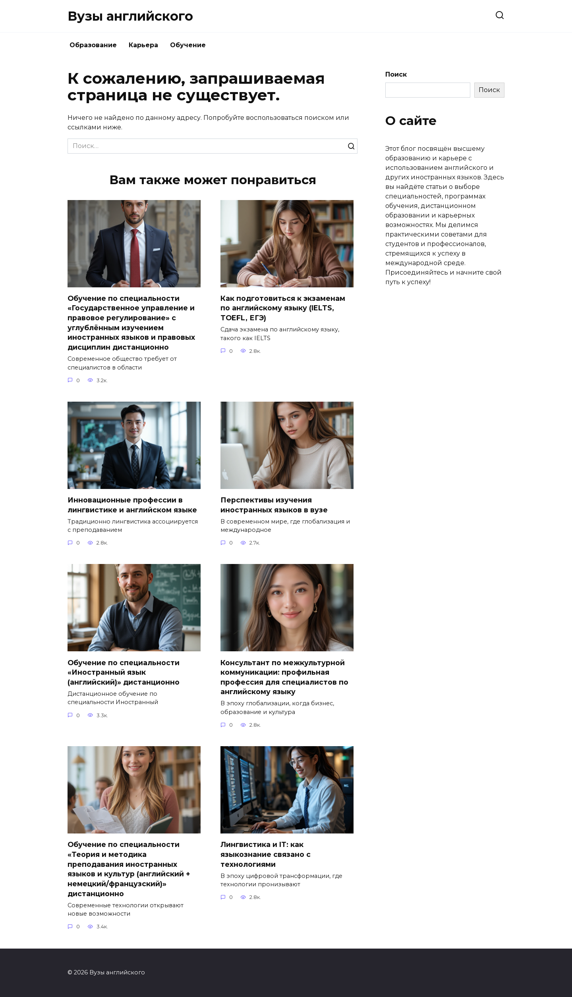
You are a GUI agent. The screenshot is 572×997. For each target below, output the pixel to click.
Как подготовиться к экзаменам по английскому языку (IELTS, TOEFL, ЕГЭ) (282, 308)
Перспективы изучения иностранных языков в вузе (274, 505)
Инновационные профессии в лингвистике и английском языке (132, 505)
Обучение (188, 45)
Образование (93, 45)
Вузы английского (130, 16)
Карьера (143, 45)
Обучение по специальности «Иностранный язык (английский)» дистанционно (124, 672)
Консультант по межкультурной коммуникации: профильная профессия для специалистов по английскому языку (284, 677)
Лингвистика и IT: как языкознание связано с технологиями (265, 854)
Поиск (396, 74)
